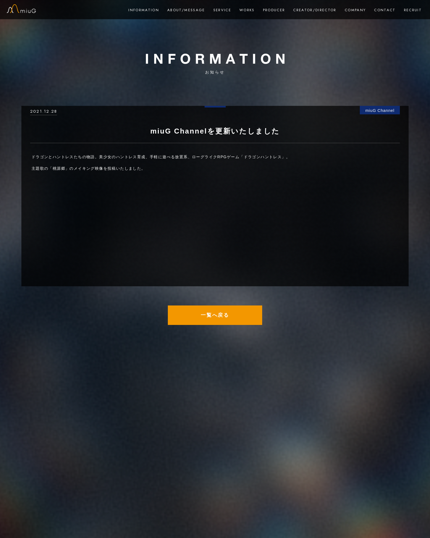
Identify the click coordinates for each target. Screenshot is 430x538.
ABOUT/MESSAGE (186, 10)
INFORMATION (143, 10)
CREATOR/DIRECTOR (314, 10)
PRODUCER (274, 10)
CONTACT (384, 10)
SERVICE (222, 10)
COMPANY (355, 10)
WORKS (247, 10)
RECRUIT (413, 10)
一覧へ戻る (215, 315)
